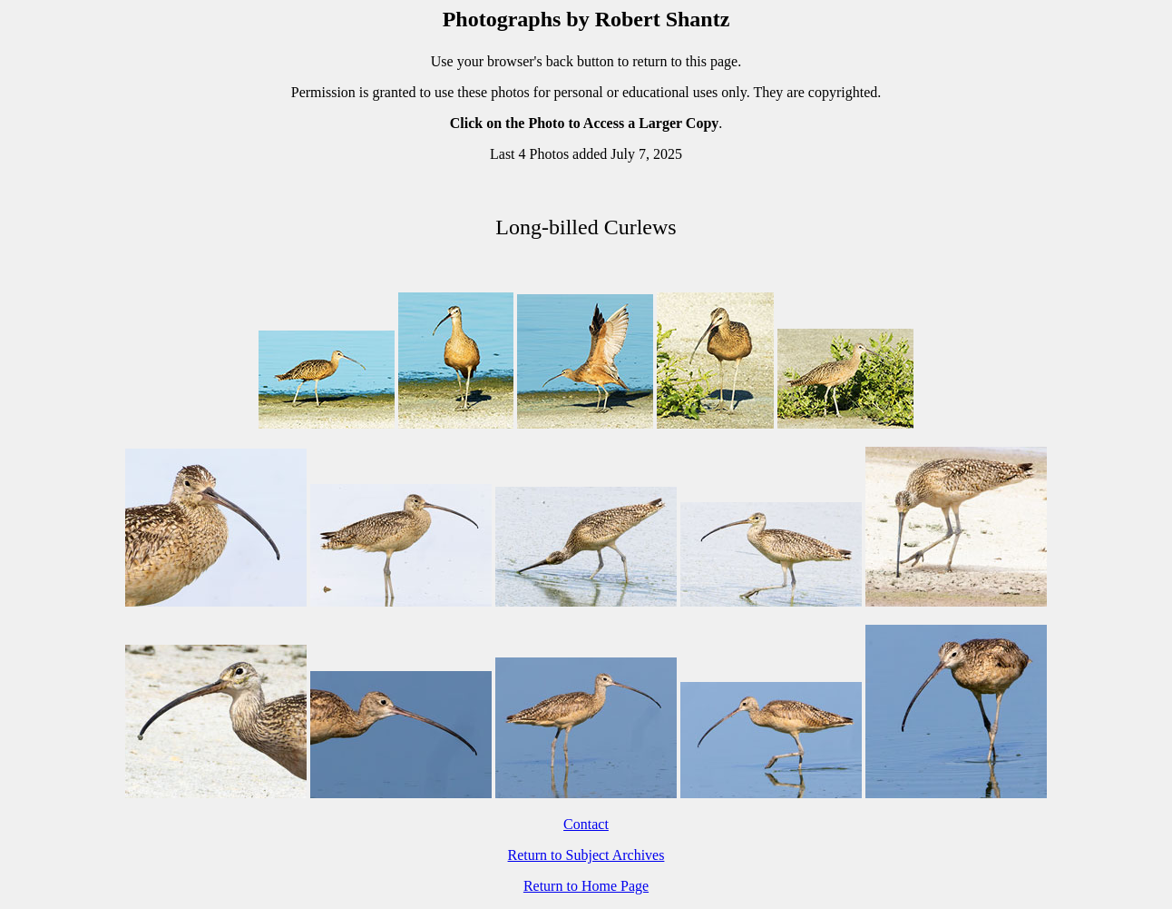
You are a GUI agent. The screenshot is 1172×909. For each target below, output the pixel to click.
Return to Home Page (586, 886)
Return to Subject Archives (586, 855)
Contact (586, 824)
